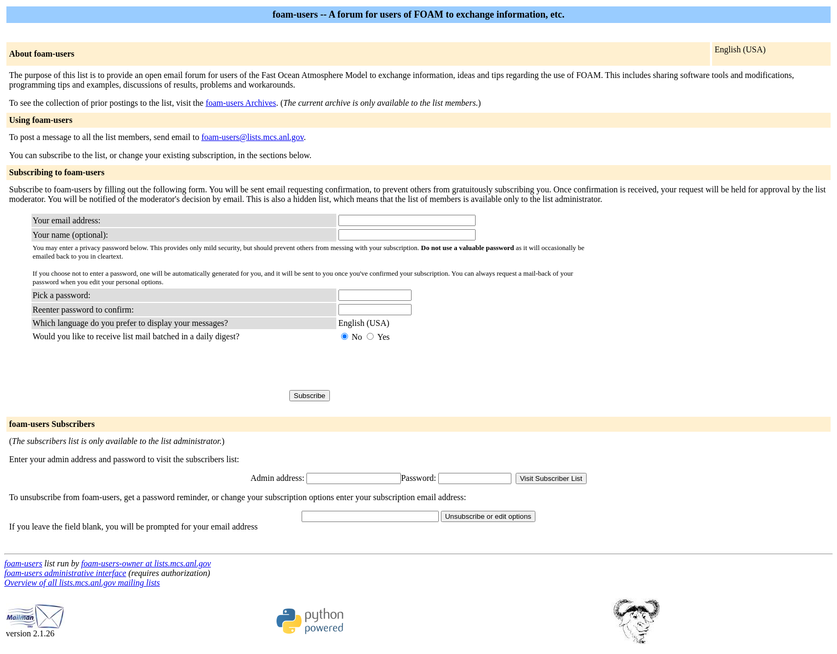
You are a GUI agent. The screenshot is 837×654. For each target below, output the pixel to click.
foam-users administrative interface (65, 573)
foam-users (23, 563)
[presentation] (419, 366)
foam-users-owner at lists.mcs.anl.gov (146, 563)
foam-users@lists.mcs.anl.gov (252, 137)
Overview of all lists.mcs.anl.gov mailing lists (82, 582)
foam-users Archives (241, 102)
